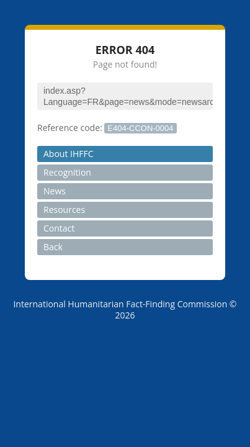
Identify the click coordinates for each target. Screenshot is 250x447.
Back (53, 247)
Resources (64, 209)
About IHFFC (68, 154)
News (54, 191)
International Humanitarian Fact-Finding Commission (120, 304)
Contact (58, 228)
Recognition (67, 172)
